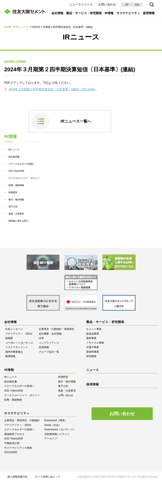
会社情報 (57, 13)
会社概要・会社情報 (50, 333)
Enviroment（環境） (55, 420)
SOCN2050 (10, 452)
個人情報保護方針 (17, 476)
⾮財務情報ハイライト (57, 434)
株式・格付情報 (16, 199)
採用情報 (149, 13)
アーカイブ (50, 438)
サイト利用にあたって (47, 476)
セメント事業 (93, 329)
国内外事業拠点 (14, 351)
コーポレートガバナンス (19, 342)
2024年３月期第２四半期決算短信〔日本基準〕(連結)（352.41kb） (52, 89)
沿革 (41, 338)
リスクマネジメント (16, 347)
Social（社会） (52, 425)
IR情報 (109, 13)
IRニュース (22, 27)
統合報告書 (14, 156)
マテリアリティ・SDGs (18, 333)
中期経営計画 (11, 443)
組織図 (9, 338)
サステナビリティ (128, 13)
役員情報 (44, 347)
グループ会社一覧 (49, 351)
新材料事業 (92, 351)
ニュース (92, 369)
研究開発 (91, 356)
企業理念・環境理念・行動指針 (22, 420)
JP (126, 4)
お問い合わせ (107, 4)
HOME (8, 27)
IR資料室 (12, 192)
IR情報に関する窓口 (18, 221)
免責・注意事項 (16, 213)
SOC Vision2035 (16, 171)
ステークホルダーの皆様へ (21, 164)
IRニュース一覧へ (76, 121)
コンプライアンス (49, 342)
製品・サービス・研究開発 (84, 13)
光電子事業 (92, 347)
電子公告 (12, 206)
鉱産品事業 (92, 333)
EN (137, 4)
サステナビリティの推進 (18, 447)
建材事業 (91, 338)
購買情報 (10, 356)
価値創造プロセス (14, 434)
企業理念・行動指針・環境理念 (56, 329)
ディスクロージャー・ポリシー (23, 178)
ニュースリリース (81, 4)
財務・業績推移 (16, 185)
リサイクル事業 (95, 342)
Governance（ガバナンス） (60, 429)
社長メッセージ (14, 329)
